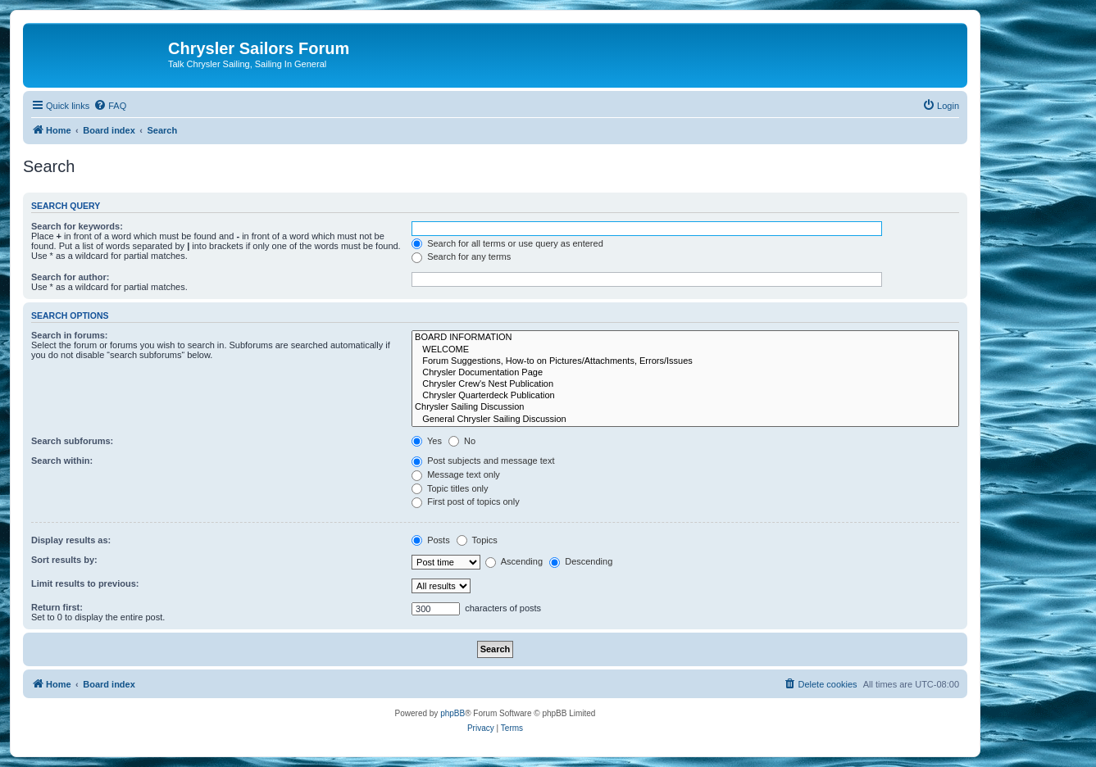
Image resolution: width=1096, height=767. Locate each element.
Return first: (57, 607)
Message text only (456, 474)
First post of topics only (466, 501)
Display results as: (71, 540)
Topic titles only (450, 488)
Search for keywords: (77, 226)
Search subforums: (72, 441)
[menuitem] (109, 106)
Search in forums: (69, 335)
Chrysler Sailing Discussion (685, 407)
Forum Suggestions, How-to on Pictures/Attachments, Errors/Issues (685, 361)
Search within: (62, 460)
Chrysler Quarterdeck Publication (685, 396)
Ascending (514, 561)
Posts (431, 540)
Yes (427, 441)
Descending (580, 561)
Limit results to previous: (85, 583)
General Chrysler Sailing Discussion (685, 419)
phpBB (452, 713)
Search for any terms (461, 256)
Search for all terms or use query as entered (507, 243)
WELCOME (685, 350)
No (461, 441)
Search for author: (70, 277)
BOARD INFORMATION (685, 337)
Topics (477, 540)
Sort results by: (64, 560)
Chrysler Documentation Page (685, 373)
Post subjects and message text (483, 460)
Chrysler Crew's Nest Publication (685, 384)
